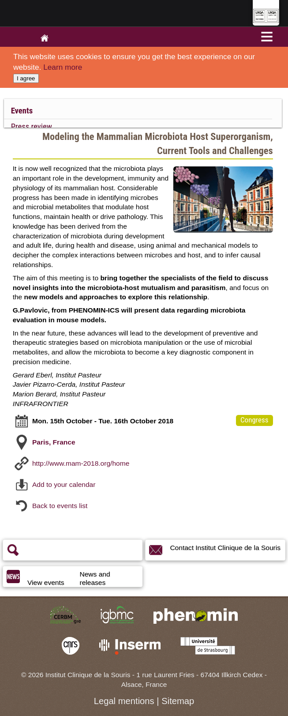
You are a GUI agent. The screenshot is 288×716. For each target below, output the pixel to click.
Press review (31, 127)
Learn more (62, 67)
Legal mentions (124, 701)
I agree (26, 78)
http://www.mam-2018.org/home (80, 463)
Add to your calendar (63, 484)
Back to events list (59, 505)
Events (22, 111)
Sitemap (177, 701)
